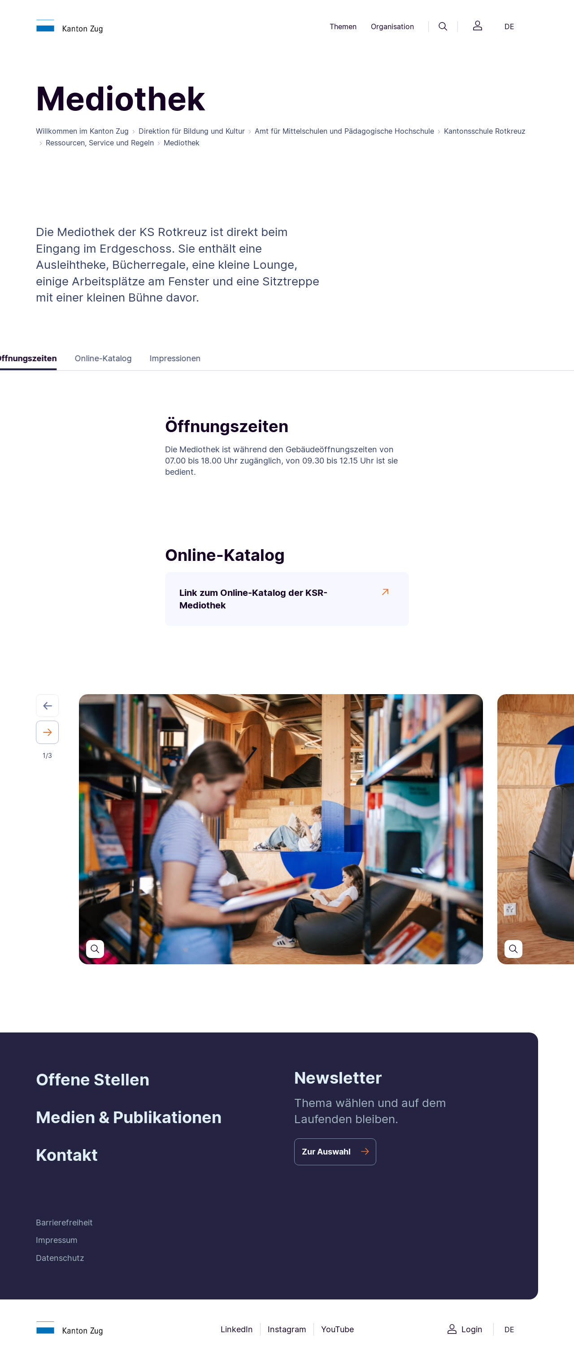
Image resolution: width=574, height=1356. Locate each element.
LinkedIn (237, 1329)
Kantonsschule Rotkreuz (485, 131)
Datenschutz (60, 1258)
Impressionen (168, 358)
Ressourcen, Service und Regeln (100, 142)
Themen (343, 26)
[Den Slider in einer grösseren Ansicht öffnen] (95, 949)
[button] (47, 705)
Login (472, 1329)
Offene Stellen (92, 1079)
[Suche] (443, 26)
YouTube (337, 1329)
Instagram (287, 1329)
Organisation (392, 26)
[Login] (477, 26)
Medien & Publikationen (129, 1117)
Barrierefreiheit (64, 1222)
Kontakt (67, 1155)
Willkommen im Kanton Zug (82, 131)
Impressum (57, 1240)
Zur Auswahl (326, 1151)
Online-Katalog (96, 358)
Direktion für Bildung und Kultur (192, 131)
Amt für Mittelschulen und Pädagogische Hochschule (344, 131)
